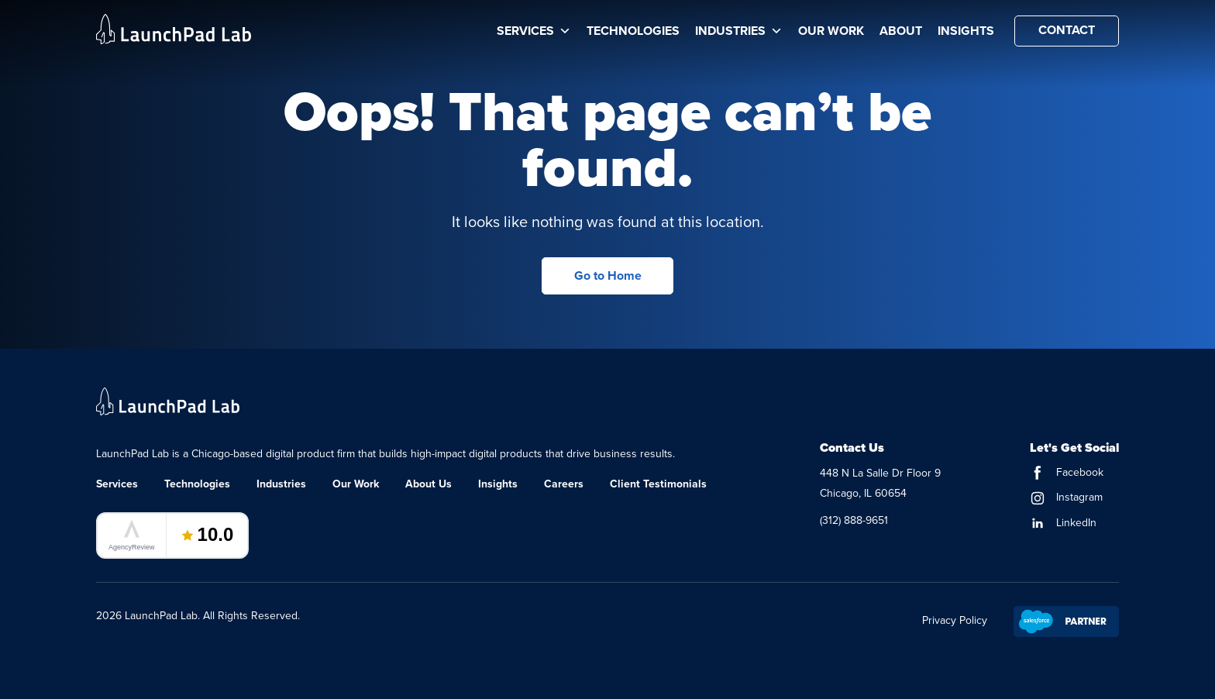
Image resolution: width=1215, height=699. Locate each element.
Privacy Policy (954, 620)
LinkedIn (1063, 522)
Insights (966, 31)
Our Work (831, 31)
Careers (563, 484)
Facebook (1066, 472)
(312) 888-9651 (854, 520)
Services (534, 31)
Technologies (633, 31)
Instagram (1066, 497)
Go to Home (608, 276)
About (900, 31)
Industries (739, 31)
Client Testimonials (658, 484)
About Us (428, 484)
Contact (1066, 30)
